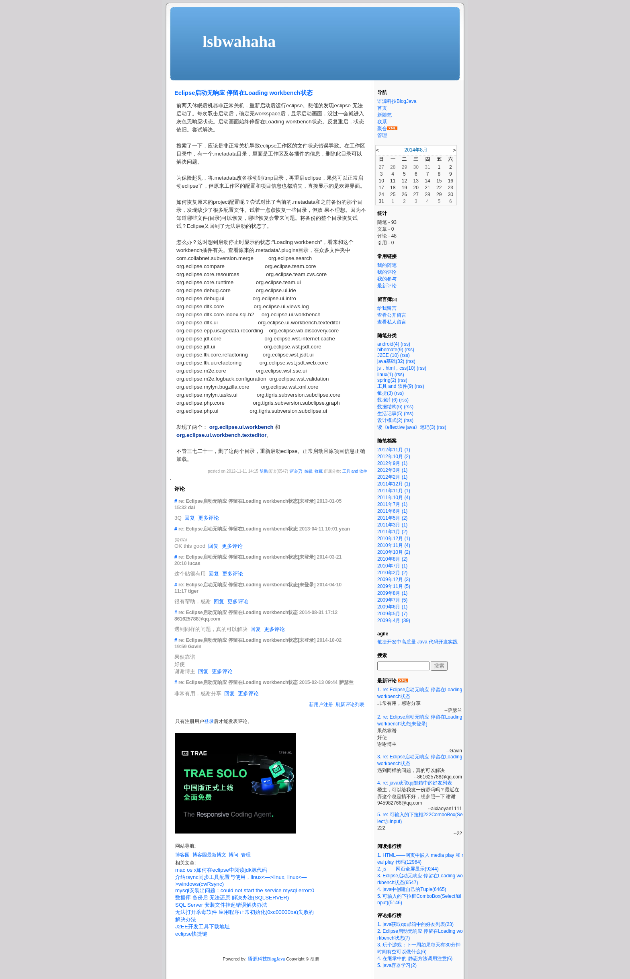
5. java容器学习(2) (397, 965)
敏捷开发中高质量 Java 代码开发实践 (417, 642)
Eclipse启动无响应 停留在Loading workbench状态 (243, 93)
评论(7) (295, 471)
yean (344, 529)
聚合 (382, 128)
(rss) (405, 344)
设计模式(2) (390, 420)
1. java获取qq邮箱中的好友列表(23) (415, 924)
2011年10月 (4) (393, 497)
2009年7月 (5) (392, 600)
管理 (246, 855)
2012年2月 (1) (392, 477)
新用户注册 (321, 704)
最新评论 (387, 286)
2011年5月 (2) (392, 518)
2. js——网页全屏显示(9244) (408, 869)
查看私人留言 (391, 322)
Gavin (194, 646)
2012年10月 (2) (393, 456)
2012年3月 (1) (392, 470)
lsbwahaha (239, 42)
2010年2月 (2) (392, 573)
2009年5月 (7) (392, 613)
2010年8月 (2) (392, 559)
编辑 (309, 471)
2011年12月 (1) (393, 484)
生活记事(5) (390, 413)
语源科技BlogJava (266, 959)
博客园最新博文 (209, 855)
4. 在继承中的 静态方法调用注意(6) (414, 958)
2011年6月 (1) (392, 511)
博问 (233, 855)
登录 (209, 721)
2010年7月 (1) (392, 566)
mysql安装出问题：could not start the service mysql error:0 (244, 890)
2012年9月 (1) (392, 463)
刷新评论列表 (349, 704)
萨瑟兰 (346, 682)
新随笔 (384, 115)
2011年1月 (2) (392, 532)
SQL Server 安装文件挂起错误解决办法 (221, 905)
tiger (193, 591)
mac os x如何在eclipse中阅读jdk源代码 (221, 870)
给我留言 (387, 308)
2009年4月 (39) (393, 620)
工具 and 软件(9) (395, 386)
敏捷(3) (385, 393)
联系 (382, 122)
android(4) (388, 344)
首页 (382, 108)
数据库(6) (387, 400)
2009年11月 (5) (393, 586)
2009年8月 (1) (392, 593)
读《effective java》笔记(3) (406, 427)
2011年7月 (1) (392, 504)
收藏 (319, 471)
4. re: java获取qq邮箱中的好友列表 (414, 783)
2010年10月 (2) (393, 552)
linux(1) (385, 374)
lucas (194, 563)
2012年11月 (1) (393, 450)
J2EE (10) (388, 355)
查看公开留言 (391, 315)
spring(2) (386, 380)
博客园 (182, 855)
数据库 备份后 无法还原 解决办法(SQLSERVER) (232, 898)
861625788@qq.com (197, 619)
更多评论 (208, 518)
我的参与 (387, 279)
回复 (189, 518)
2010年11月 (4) (393, 545)
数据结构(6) (390, 407)
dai (191, 507)
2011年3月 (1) (392, 525)
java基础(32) (390, 361)
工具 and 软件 (354, 471)
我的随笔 (387, 265)
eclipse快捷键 (191, 934)
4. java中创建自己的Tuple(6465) (411, 889)
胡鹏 (264, 471)
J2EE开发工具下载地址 (202, 927)
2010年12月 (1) (393, 538)
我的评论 (387, 272)
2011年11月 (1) (393, 491)
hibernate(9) (390, 349)
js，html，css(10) (396, 368)
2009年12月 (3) (393, 579)
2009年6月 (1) (392, 607)
